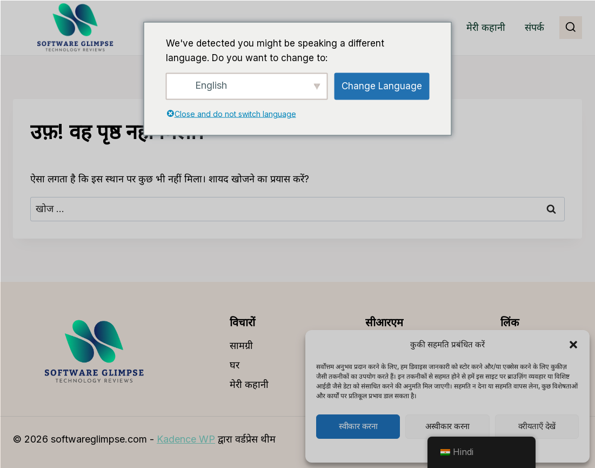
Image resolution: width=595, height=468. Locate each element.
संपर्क (534, 27)
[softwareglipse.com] (75, 27)
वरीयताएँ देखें (537, 426)
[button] (573, 344)
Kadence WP (186, 439)
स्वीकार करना (358, 426)
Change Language (382, 86)
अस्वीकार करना (447, 426)
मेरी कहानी (485, 27)
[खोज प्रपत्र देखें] (570, 27)
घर (234, 365)
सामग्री (241, 345)
